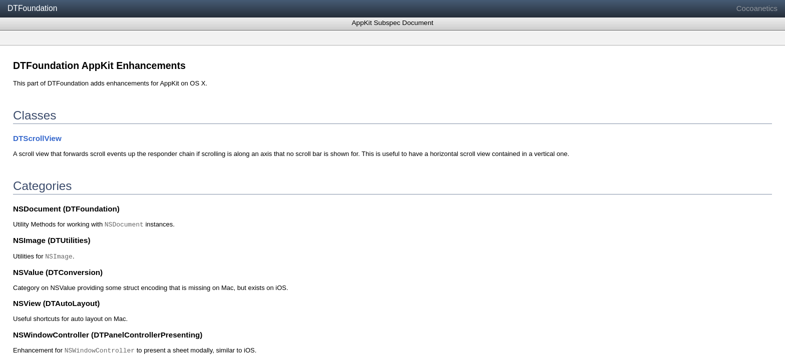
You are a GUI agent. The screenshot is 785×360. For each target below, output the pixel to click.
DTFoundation (32, 8)
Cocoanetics (756, 8)
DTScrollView (37, 138)
